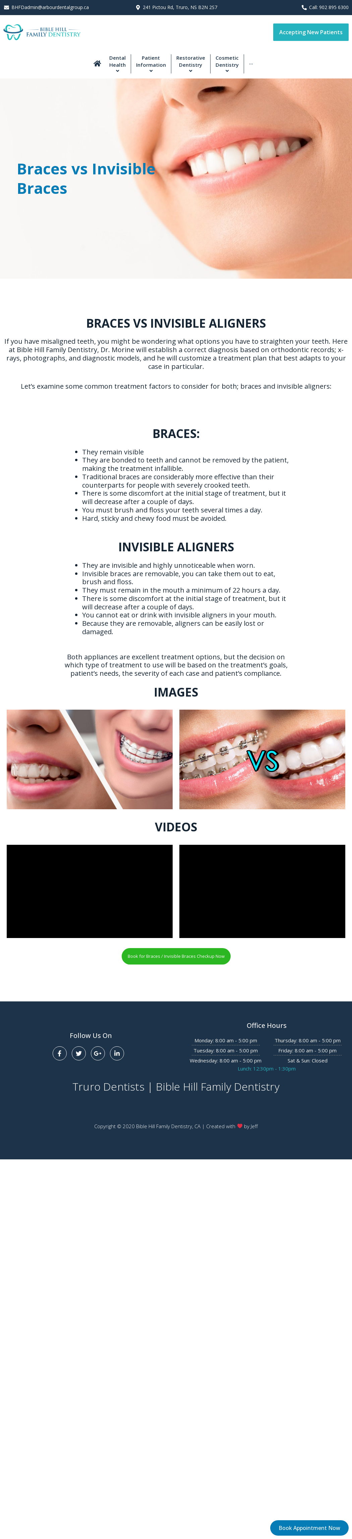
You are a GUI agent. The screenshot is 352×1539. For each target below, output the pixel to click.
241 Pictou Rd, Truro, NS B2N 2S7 (180, 7)
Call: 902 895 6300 (329, 7)
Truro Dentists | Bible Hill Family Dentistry (176, 1086)
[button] (311, 32)
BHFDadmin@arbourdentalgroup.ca (50, 7)
